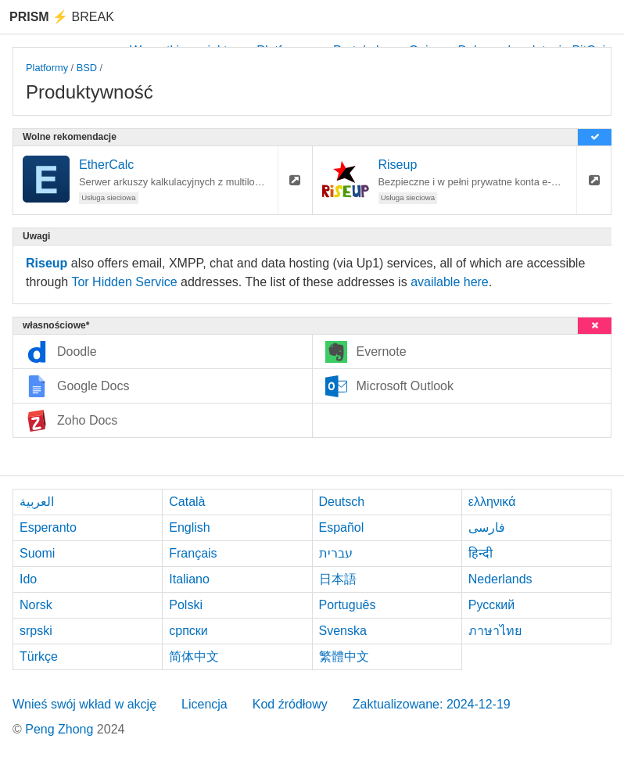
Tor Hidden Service (124, 282)
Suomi (37, 553)
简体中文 (194, 656)
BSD (87, 68)
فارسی (486, 527)
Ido (28, 579)
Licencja (204, 704)
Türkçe (39, 656)
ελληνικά (492, 501)
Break (61, 16)
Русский (491, 605)
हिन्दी (480, 553)
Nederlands (500, 579)
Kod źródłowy (290, 704)
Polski (186, 605)
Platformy (47, 68)
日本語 (338, 579)
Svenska (343, 630)
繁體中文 (344, 656)
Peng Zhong (61, 729)
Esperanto (48, 527)
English (189, 527)
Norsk (36, 605)
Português (347, 605)
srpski (36, 630)
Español (341, 527)
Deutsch (342, 501)
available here (450, 282)
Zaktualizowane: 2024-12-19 (432, 704)
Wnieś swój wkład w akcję (84, 704)
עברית (336, 553)
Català (187, 501)
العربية (37, 501)
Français (193, 553)
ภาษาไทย (495, 630)
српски (188, 630)
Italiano (189, 579)
